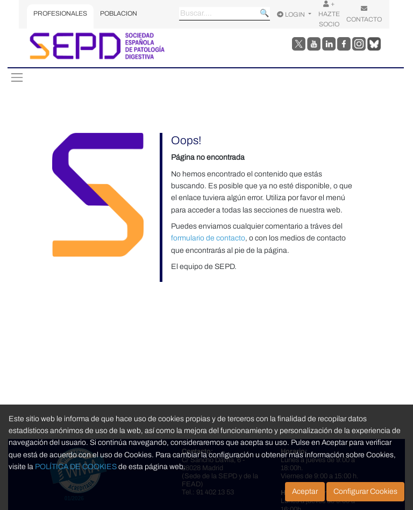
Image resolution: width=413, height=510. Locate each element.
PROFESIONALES (60, 13)
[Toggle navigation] (17, 77)
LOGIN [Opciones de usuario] (292, 14)
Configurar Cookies (365, 491)
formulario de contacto (208, 238)
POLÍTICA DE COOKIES (76, 467)
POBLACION (118, 13)
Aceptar (305, 491)
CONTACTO (364, 14)
